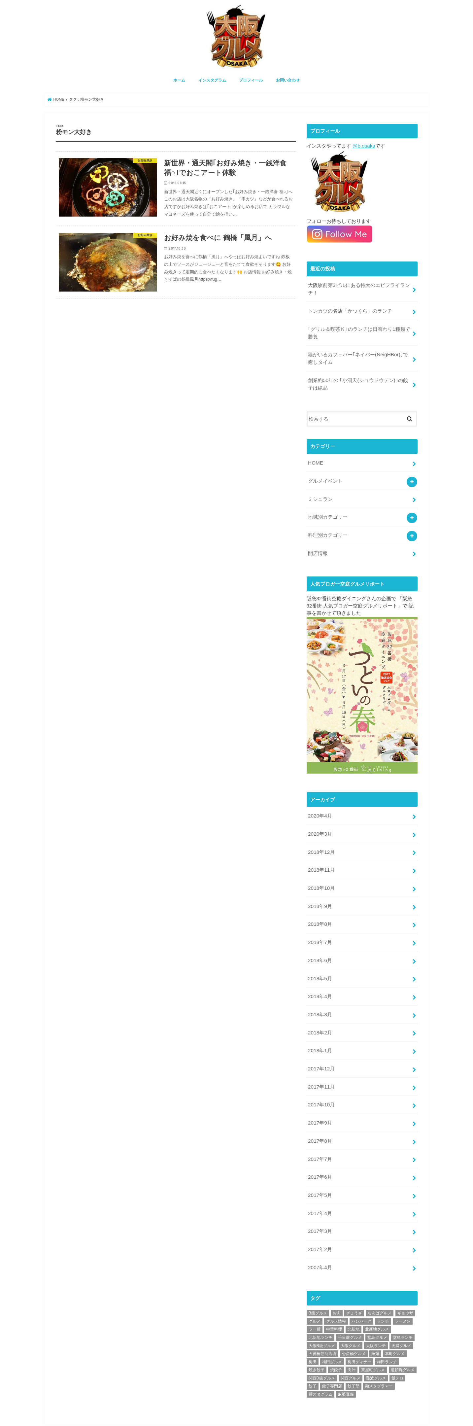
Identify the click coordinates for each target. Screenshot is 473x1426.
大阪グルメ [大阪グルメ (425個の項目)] (350, 1321)
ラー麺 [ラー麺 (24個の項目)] (315, 1305)
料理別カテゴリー (328, 527)
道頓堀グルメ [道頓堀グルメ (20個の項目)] (403, 1345)
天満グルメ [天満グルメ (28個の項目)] (401, 1321)
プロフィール (251, 79)
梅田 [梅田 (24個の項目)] (313, 1337)
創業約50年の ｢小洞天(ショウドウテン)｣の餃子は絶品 (358, 379)
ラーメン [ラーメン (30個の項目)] (403, 1296)
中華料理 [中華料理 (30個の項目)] (334, 1305)
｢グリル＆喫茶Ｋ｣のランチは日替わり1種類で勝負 (359, 329)
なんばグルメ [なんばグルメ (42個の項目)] (379, 1288)
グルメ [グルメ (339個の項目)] (315, 1296)
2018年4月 (319, 981)
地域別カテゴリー (328, 509)
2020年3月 (319, 823)
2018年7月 (319, 928)
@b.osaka (364, 144)
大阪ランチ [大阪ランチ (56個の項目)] (376, 1321)
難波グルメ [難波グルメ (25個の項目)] (376, 1353)
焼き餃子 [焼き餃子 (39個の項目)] (316, 1345)
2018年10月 (321, 876)
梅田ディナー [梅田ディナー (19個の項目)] (359, 1337)
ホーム (179, 79)
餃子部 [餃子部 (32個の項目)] (353, 1361)
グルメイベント (325, 474)
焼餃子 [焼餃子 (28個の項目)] (336, 1345)
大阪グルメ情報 (362, 1415)
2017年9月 (319, 1103)
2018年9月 (319, 893)
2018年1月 (319, 1033)
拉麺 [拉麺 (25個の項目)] (375, 1329)
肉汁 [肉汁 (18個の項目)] (351, 1345)
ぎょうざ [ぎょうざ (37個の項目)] (354, 1288)
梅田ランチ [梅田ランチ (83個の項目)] (387, 1337)
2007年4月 (319, 1243)
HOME (315, 457)
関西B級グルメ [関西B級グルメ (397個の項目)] (322, 1353)
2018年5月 (319, 963)
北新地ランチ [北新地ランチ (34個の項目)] (320, 1313)
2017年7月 (319, 1138)
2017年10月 (321, 1086)
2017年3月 (319, 1208)
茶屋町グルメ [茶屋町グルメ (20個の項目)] (373, 1345)
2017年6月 (319, 1155)
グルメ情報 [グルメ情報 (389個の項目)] (336, 1296)
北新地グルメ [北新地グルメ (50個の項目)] (377, 1305)
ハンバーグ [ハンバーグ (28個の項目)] (361, 1296)
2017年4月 (319, 1190)
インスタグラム (212, 79)
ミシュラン (320, 492)
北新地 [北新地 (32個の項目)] (353, 1305)
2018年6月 (319, 946)
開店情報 (318, 544)
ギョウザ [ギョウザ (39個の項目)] (405, 1288)
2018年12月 (321, 841)
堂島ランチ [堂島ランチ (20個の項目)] (403, 1313)
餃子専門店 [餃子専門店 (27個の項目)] (332, 1361)
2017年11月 (321, 1068)
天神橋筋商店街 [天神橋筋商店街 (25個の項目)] (322, 1329)
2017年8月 (319, 1120)
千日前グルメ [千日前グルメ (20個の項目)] (350, 1313)
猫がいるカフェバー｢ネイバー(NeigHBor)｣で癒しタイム (357, 354)
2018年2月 (319, 1016)
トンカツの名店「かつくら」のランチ (350, 308)
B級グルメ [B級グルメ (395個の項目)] (318, 1288)
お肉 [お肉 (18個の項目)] (337, 1288)
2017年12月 (321, 1051)
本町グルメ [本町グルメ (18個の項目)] (395, 1329)
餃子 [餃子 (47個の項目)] (313, 1361)
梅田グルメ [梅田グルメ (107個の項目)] (332, 1337)
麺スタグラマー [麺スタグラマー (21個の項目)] (379, 1361)
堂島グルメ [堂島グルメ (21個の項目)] (377, 1313)
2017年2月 (319, 1225)
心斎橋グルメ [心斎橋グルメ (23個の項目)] (354, 1329)
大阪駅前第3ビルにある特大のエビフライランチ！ (359, 287)
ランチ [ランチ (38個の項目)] (383, 1296)
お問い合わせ (288, 79)
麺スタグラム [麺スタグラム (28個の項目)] (320, 1370)
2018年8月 (319, 911)
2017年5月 (319, 1173)
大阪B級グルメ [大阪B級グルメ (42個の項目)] (322, 1321)
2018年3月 (319, 998)
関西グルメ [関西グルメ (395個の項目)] (350, 1353)
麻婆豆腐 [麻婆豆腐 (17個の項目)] (346, 1370)
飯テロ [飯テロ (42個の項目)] (397, 1353)
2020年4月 (319, 806)
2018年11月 (321, 858)
